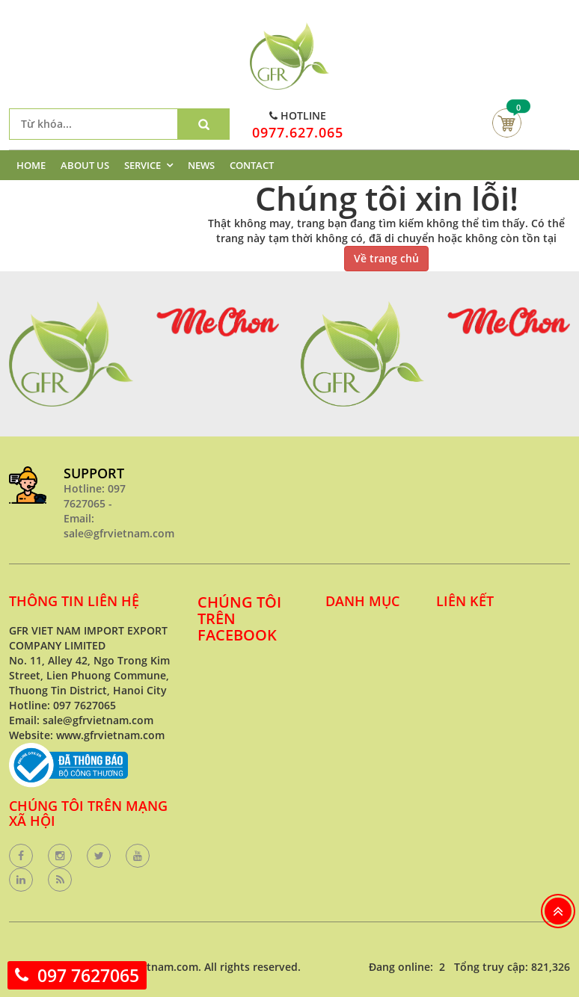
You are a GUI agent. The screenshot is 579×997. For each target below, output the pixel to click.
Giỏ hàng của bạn (506, 123)
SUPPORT (94, 473)
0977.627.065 (297, 132)
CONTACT (252, 165)
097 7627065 (88, 975)
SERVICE (142, 165)
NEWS (201, 165)
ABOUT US (85, 165)
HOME (31, 165)
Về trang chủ (386, 258)
